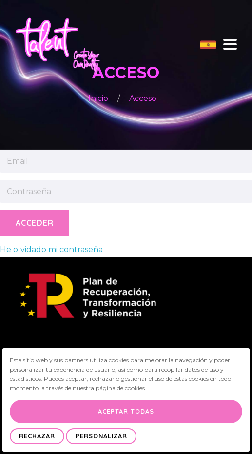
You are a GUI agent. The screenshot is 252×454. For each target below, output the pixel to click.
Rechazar (37, 436)
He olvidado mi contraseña (51, 249)
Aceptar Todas (126, 411)
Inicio (99, 98)
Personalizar (101, 436)
